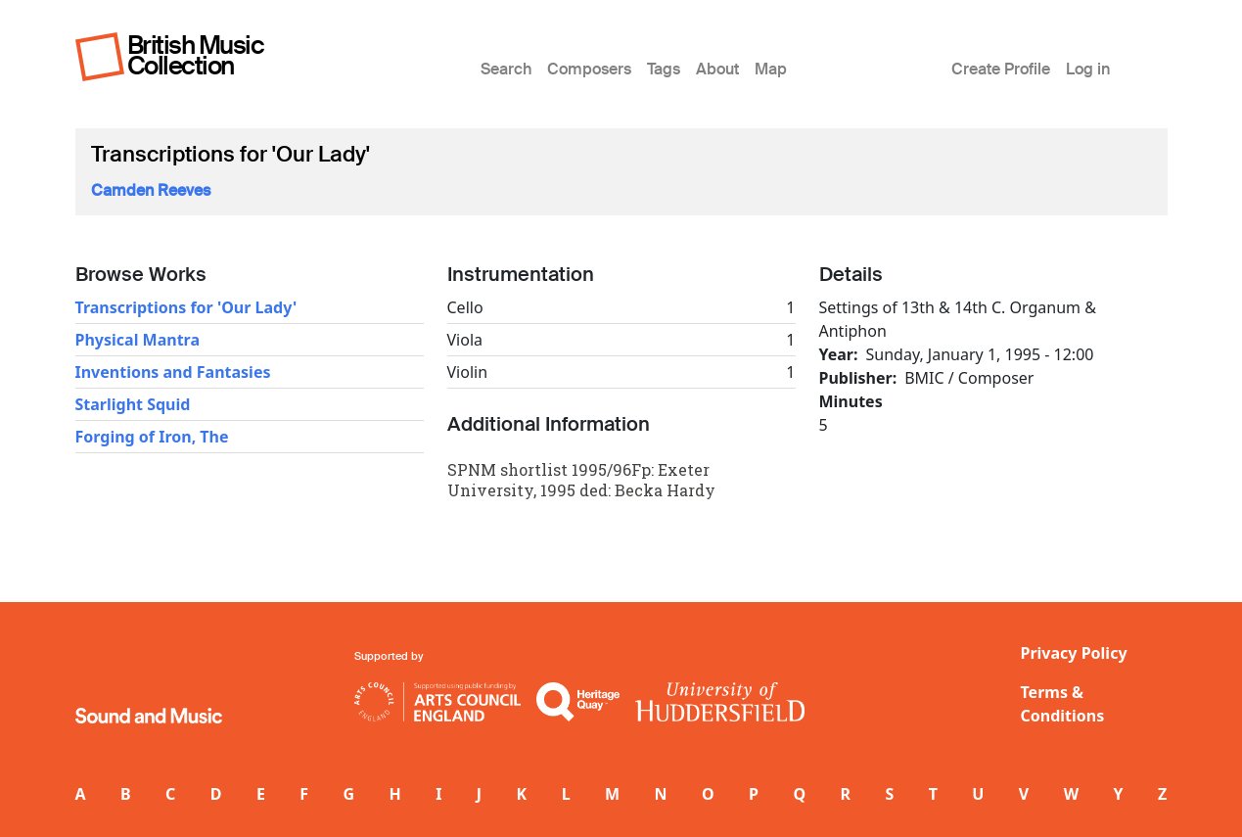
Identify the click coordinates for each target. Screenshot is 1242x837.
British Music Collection (195, 55)
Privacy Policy (1074, 653)
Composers (589, 69)
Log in (1088, 69)
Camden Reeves (150, 190)
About (717, 69)
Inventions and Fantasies (173, 372)
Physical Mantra (138, 339)
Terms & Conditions (1063, 703)
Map (771, 69)
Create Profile (1000, 69)
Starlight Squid (133, 404)
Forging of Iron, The (152, 436)
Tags (663, 69)
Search (506, 69)
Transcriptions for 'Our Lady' (186, 307)
